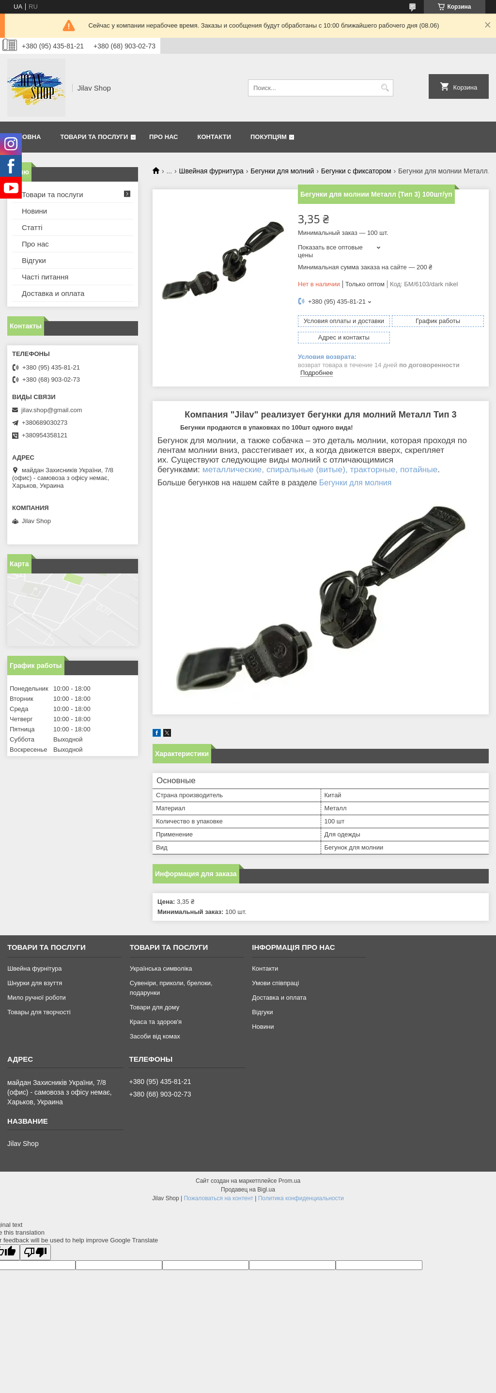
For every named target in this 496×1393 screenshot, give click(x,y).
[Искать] (384, 87)
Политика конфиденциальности (301, 1198)
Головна (25, 136)
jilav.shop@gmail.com (51, 410)
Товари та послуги (94, 136)
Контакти (215, 136)
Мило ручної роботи (36, 997)
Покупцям (268, 136)
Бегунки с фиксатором (356, 171)
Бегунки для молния (355, 483)
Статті (32, 227)
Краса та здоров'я (156, 1021)
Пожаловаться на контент (218, 1198)
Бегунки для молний (282, 171)
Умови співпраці (275, 983)
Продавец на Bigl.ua (248, 1189)
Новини (34, 211)
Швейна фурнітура (34, 968)
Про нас (163, 136)
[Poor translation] (35, 1252)
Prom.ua (289, 1180)
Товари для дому (154, 1007)
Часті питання (45, 277)
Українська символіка (161, 968)
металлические (232, 469)
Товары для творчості (38, 1012)
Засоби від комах (155, 1036)
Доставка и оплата (53, 293)
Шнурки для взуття (34, 983)
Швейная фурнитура (211, 171)
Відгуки (34, 260)
